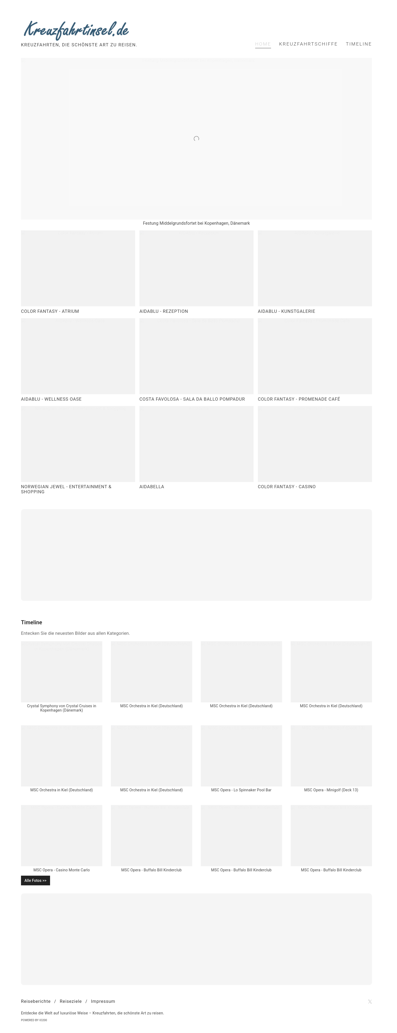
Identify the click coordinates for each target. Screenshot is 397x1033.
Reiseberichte (36, 1001)
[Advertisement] (196, 555)
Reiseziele (71, 1001)
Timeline (359, 44)
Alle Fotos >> (35, 880)
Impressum (103, 1001)
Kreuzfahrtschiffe (308, 44)
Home (263, 44)
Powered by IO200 (34, 1020)
